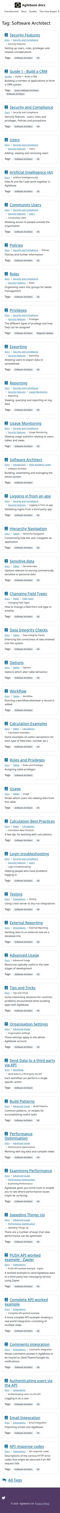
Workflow (18, 691)
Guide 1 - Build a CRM (28, 71)
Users (15, 139)
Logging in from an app (30, 496)
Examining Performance (31, 1170)
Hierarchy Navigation (28, 528)
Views (16, 728)
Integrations (19, 899)
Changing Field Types (28, 593)
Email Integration (25, 1417)
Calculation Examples (28, 723)
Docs (7, 39)
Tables (16, 533)
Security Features (25, 34)
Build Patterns (22, 1101)
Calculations (28, 728)
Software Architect (26, 459)
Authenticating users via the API (28, 1383)
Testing (16, 894)
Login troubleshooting (29, 853)
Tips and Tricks (23, 987)
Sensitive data (22, 561)
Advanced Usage (24, 955)
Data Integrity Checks (29, 630)
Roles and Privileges (27, 759)
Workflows (18, 1069)
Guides (8, 76)
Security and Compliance (25, 39)
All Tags (15, 1480)
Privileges (18, 310)
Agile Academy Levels (40, 464)
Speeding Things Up (27, 1214)
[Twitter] (3, 1497)
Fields (16, 598)
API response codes (27, 1446)
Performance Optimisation (19, 1136)
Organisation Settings (29, 1024)
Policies (16, 245)
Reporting (18, 382)
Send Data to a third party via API (30, 1062)
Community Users (25, 204)
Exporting (18, 346)
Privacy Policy (42, 1503)
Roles (14, 273)
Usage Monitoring (38, 391)
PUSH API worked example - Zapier (23, 1257)
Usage (15, 788)
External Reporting (26, 922)
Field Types (27, 598)
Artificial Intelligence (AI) (31, 172)
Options (17, 662)
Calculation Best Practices (32, 821)
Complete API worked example (26, 1302)
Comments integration (30, 1344)
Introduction (19, 464)
